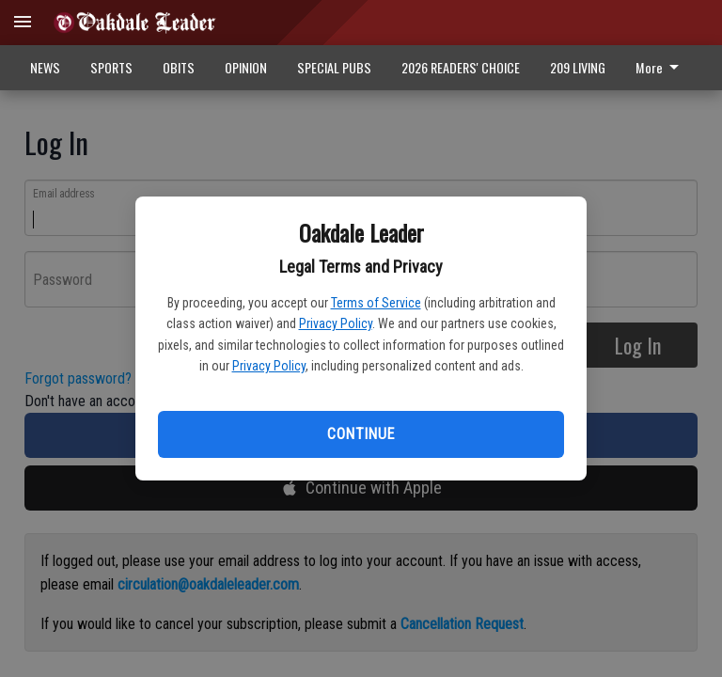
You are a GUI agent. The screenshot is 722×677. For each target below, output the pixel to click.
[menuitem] (662, 67)
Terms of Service (376, 302)
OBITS (179, 67)
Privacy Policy (335, 323)
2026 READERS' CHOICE (460, 67)
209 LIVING (577, 67)
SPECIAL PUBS (334, 67)
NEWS (45, 67)
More (660, 67)
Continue (360, 434)
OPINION (246, 67)
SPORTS (111, 67)
